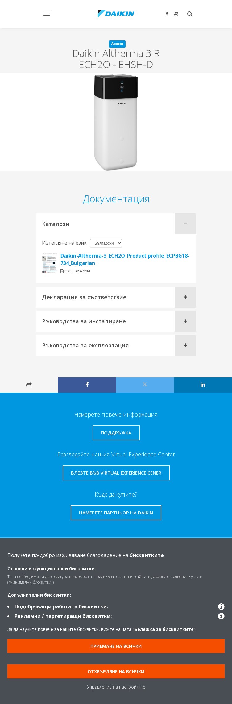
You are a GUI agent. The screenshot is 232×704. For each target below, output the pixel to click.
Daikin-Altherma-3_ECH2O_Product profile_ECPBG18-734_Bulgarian (124, 259)
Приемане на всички (116, 646)
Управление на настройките (116, 687)
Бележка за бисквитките (164, 629)
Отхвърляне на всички (116, 671)
